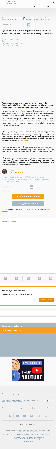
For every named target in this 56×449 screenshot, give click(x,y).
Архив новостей (28, 441)
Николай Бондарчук (16, 173)
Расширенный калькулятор (28, 330)
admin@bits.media (48, 394)
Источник (7, 191)
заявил (24, 140)
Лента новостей (9, 222)
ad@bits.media (50, 408)
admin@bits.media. (47, 434)
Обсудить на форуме (28, 204)
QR (40, 439)
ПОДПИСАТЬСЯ (46, 300)
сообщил (22, 111)
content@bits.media (48, 401)
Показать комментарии (28, 196)
